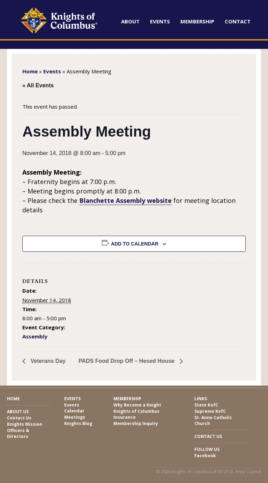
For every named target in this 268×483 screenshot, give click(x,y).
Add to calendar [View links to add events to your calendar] (134, 244)
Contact (238, 21)
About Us (18, 412)
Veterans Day (47, 361)
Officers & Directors (18, 433)
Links (200, 399)
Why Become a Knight (137, 405)
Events (160, 21)
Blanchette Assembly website (125, 200)
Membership (197, 21)
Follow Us (206, 449)
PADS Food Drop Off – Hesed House (127, 361)
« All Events (38, 85)
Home (30, 71)
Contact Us (19, 418)
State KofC (206, 405)
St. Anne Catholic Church (213, 420)
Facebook (205, 456)
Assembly (34, 336)
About (130, 21)
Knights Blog (78, 423)
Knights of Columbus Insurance (136, 414)
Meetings (74, 417)
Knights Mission (24, 424)
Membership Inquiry (135, 423)
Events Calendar (74, 408)
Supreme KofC (210, 411)
